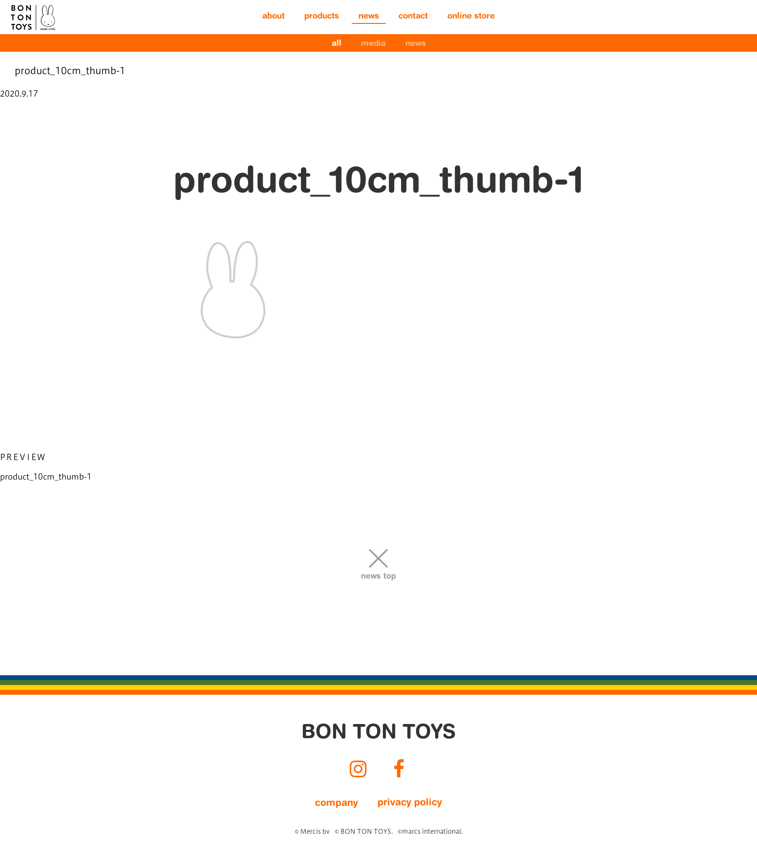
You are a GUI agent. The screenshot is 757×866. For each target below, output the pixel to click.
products (321, 17)
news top (378, 577)
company (336, 803)
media (373, 44)
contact (413, 17)
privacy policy (410, 803)
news (368, 17)
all (336, 44)
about (273, 17)
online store (471, 17)
